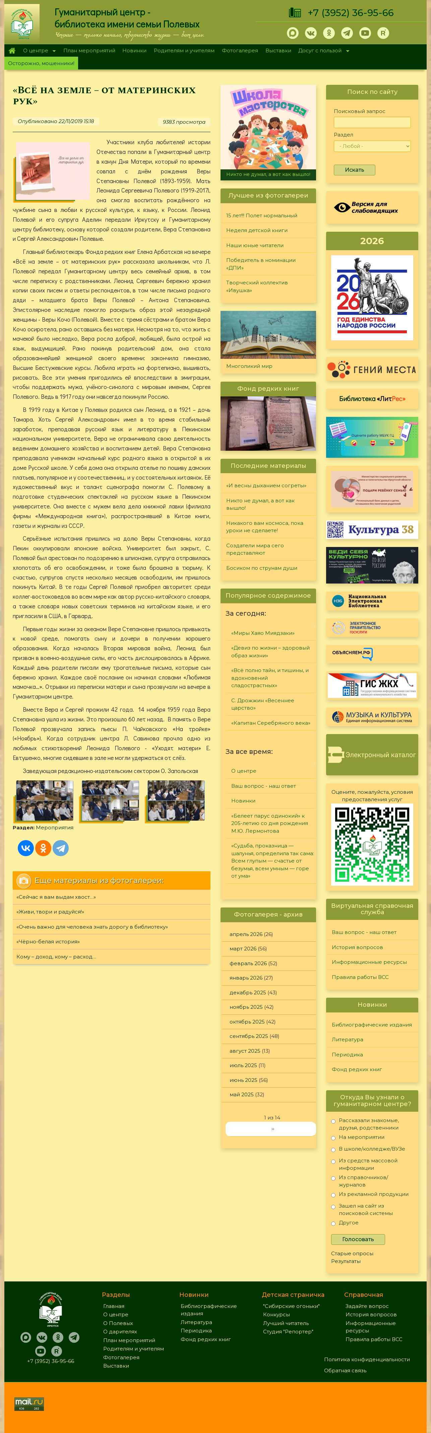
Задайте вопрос (367, 1306)
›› (272, 1128)
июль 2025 (243, 1065)
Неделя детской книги (257, 230)
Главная (11, 50)
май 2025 (242, 1094)
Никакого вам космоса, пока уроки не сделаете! (264, 527)
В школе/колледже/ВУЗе (368, 1150)
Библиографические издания (372, 1025)
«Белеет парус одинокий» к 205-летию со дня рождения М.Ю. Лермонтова (269, 823)
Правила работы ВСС (360, 977)
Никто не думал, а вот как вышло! (268, 174)
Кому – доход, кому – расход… (56, 956)
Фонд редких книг (357, 1069)
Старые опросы (352, 1253)
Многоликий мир (249, 366)
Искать (354, 170)
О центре (37, 51)
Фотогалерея (240, 50)
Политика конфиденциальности (367, 1359)
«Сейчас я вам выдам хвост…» (56, 897)
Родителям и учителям (184, 50)
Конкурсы (276, 1314)
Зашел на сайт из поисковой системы (362, 1209)
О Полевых (118, 1323)
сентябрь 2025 (249, 1036)
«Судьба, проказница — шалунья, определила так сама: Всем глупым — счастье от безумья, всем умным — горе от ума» (272, 860)
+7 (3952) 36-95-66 (351, 12)
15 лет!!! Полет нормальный (261, 215)
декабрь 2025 (248, 992)
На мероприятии (357, 1138)
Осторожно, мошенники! (41, 63)
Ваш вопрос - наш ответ (263, 786)
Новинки (134, 50)
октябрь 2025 (247, 1021)
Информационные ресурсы (369, 962)
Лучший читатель (286, 1323)
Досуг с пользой (322, 51)
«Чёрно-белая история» (48, 941)
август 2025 (245, 1051)
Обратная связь (345, 1370)
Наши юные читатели (255, 245)
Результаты (346, 1261)
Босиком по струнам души (261, 568)
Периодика (347, 1054)
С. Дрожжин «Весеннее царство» (262, 704)
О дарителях (120, 1331)
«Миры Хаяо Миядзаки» (263, 633)
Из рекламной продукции (370, 1195)
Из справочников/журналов (359, 1181)
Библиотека (372, 398)
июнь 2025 (243, 1080)
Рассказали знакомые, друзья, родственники (365, 1124)
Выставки (278, 50)
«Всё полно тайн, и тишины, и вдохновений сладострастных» (270, 677)
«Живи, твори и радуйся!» (50, 911)
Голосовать (358, 1239)
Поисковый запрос (359, 111)
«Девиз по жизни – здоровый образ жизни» (270, 652)
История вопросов (357, 947)
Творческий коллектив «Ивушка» (257, 286)
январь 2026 (246, 978)
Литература (347, 1039)
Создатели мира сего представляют (255, 549)
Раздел (343, 134)
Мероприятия (54, 827)
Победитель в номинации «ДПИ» (261, 264)
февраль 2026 (248, 963)
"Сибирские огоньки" (291, 1306)
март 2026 (243, 948)
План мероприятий (89, 50)
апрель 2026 (246, 934)
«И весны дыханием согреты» (266, 485)
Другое (345, 1224)
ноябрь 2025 (246, 1007)
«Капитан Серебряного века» (270, 723)
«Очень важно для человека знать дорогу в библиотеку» (92, 927)
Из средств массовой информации (364, 1164)
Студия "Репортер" (288, 1331)
